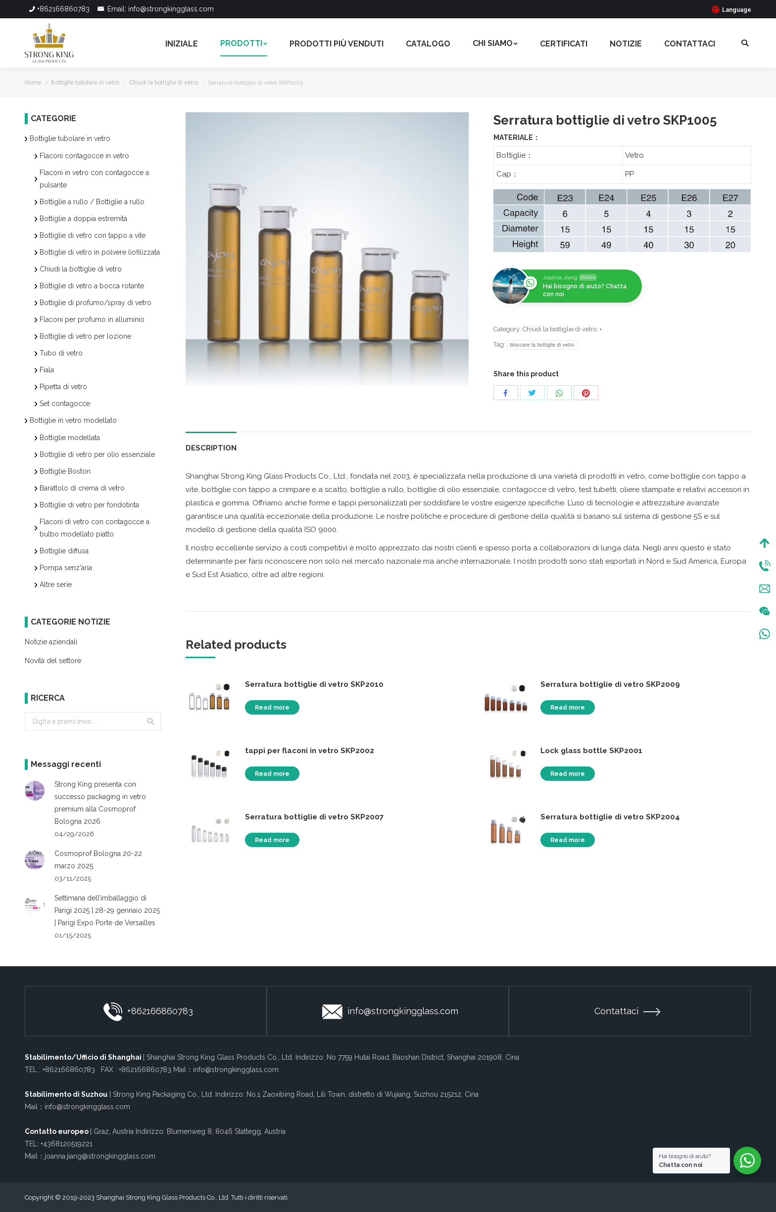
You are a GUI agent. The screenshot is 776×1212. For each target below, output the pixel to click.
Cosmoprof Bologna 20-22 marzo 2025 (98, 860)
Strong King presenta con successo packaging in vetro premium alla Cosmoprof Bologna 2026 (100, 802)
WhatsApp (764, 635)
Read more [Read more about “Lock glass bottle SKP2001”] (567, 773)
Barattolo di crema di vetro (82, 488)
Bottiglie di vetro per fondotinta (89, 505)
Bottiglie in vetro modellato (73, 420)
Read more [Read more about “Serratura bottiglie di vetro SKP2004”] (567, 840)
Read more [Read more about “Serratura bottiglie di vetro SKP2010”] (272, 707)
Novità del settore (53, 661)
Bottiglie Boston (65, 471)
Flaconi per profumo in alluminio (92, 319)
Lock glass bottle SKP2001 (591, 750)
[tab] (211, 443)
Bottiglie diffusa (64, 551)
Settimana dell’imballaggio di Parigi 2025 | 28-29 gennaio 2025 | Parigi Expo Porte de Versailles (107, 910)
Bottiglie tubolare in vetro (85, 82)
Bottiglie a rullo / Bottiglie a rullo (92, 202)
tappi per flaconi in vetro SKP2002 (309, 750)
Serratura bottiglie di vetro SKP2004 (610, 816)
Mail (764, 590)
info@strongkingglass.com (390, 1011)
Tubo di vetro (61, 353)
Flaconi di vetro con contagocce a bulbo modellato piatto (94, 528)
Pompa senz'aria (66, 568)
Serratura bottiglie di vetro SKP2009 (610, 684)
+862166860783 (58, 9)
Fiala (47, 370)
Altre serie (56, 584)
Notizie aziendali (51, 642)
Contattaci (627, 1011)
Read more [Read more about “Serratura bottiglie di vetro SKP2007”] (272, 840)
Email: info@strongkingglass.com (155, 9)
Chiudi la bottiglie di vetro (163, 82)
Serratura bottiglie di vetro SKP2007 (314, 816)
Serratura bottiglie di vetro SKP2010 (314, 684)
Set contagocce (65, 403)
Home (33, 82)
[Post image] (35, 791)
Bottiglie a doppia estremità (83, 219)
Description (211, 448)
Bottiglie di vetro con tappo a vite (93, 235)
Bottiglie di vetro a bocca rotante (92, 286)
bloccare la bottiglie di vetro (542, 345)
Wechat (764, 612)
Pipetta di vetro (63, 387)
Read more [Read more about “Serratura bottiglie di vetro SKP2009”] (567, 707)
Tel (764, 567)
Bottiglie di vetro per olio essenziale (97, 454)
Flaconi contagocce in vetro (84, 156)
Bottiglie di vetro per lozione (85, 336)
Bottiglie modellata (70, 438)
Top (764, 544)
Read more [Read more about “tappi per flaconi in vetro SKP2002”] (272, 773)
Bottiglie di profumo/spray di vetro (95, 303)
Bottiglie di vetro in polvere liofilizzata (100, 252)
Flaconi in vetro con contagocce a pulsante (94, 179)
